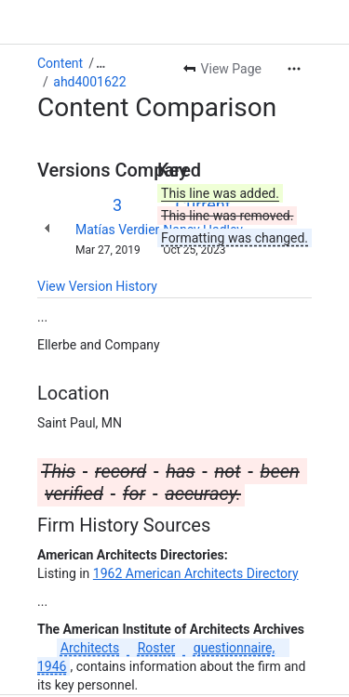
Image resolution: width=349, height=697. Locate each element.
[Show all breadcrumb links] (100, 63)
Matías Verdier (117, 229)
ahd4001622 (89, 81)
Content (60, 63)
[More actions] (294, 69)
